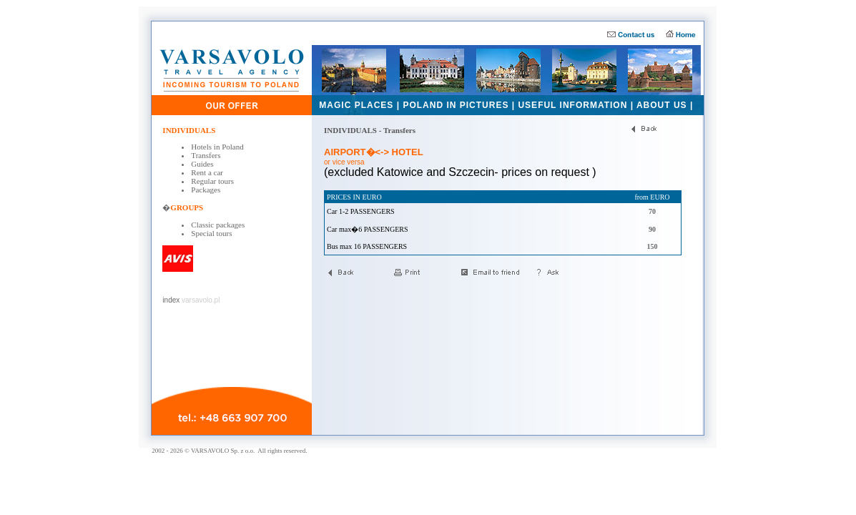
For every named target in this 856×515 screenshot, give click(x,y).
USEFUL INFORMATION (572, 105)
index (170, 300)
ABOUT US (661, 105)
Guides (202, 164)
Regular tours (212, 181)
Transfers (205, 155)
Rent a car (207, 172)
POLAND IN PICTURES (455, 105)
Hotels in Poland (217, 146)
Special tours (211, 233)
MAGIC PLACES (356, 105)
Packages (205, 189)
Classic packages (218, 224)
